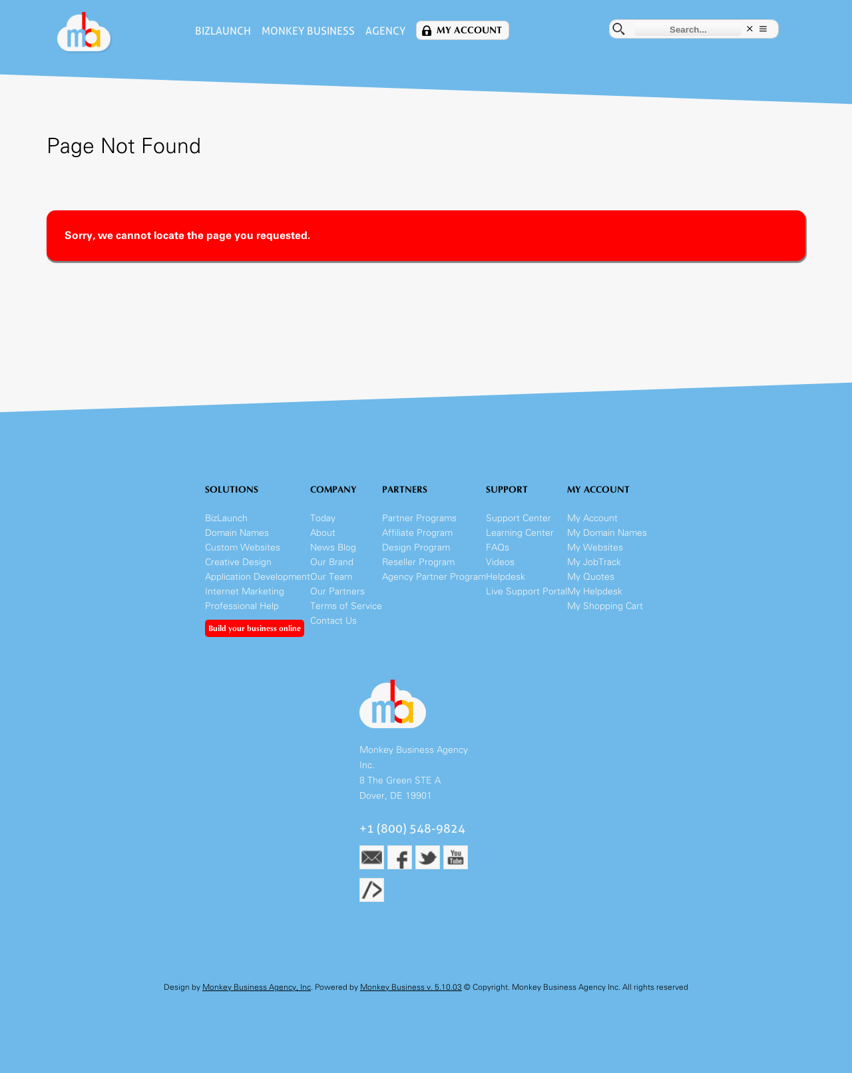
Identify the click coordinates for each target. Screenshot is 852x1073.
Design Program (416, 547)
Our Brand (331, 562)
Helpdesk (505, 576)
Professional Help (242, 606)
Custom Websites (242, 547)
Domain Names (237, 532)
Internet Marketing (244, 591)
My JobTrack (594, 562)
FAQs (497, 547)
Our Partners (337, 591)
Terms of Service (346, 606)
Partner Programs (419, 518)
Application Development (257, 576)
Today (322, 518)
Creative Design (238, 562)
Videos (500, 562)
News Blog (333, 547)
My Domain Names (607, 532)
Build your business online (254, 628)
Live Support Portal (526, 591)
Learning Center (520, 532)
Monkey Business (308, 31)
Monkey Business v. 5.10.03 (411, 987)
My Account (469, 30)
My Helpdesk (594, 591)
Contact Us (333, 620)
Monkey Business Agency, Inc (256, 987)
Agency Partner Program (434, 576)
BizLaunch (223, 31)
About (322, 532)
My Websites (595, 547)
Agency (385, 31)
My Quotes (590, 576)
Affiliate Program (417, 532)
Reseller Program (418, 562)
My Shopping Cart (605, 606)
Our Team (331, 576)
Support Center (518, 518)
